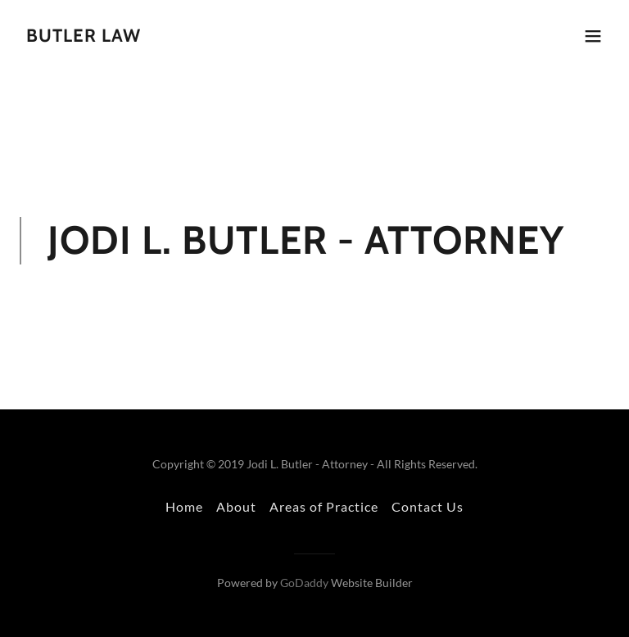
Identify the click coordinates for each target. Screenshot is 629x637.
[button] (593, 36)
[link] (83, 36)
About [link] (236, 506)
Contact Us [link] (427, 506)
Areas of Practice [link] (323, 506)
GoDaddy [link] (304, 583)
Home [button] (184, 506)
